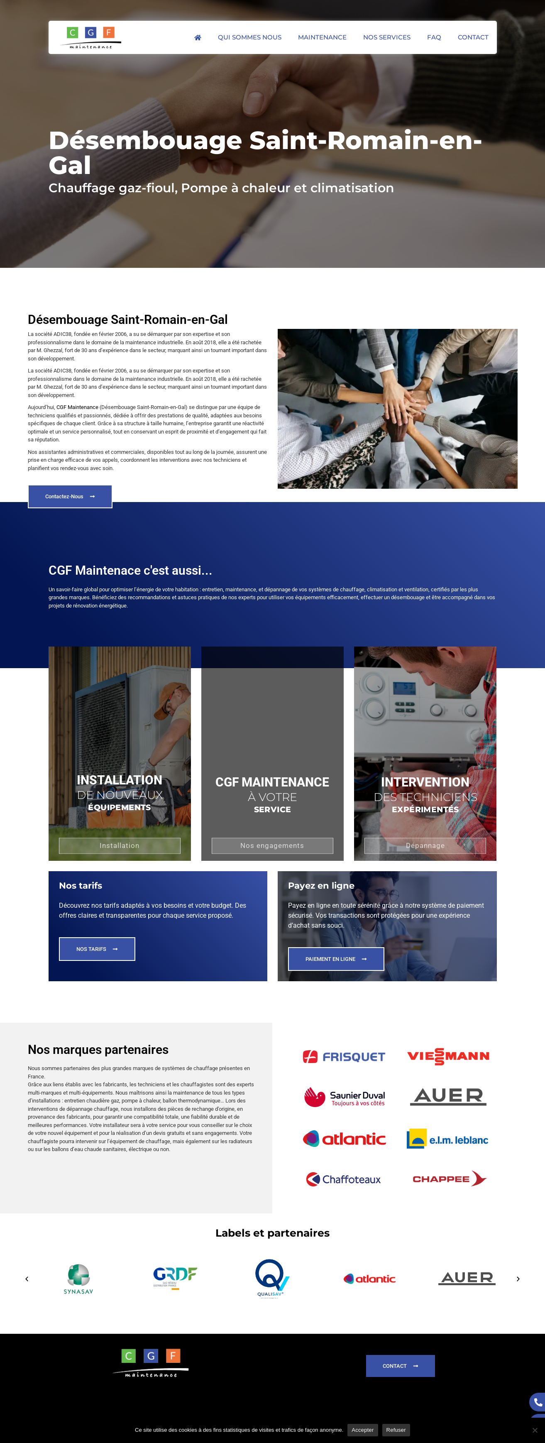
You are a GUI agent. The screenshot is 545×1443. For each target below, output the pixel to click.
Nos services (387, 37)
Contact (473, 37)
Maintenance (322, 37)
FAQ (434, 37)
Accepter (363, 1430)
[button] (27, 1279)
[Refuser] (534, 1430)
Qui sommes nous (249, 37)
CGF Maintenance (77, 407)
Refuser (396, 1430)
